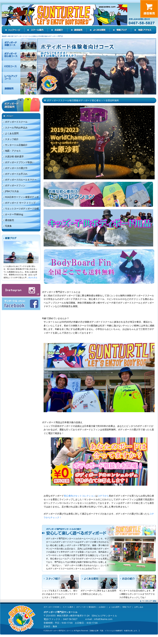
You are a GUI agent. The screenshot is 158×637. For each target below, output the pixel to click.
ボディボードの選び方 (16, 168)
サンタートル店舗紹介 (16, 144)
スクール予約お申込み (16, 127)
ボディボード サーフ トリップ (20, 202)
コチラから (103, 495)
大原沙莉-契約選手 (14, 156)
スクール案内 (68, 607)
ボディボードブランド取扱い (19, 162)
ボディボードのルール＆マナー (21, 179)
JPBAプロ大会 (12, 191)
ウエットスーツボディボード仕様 (22, 208)
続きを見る (32, 277)
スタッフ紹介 (12, 139)
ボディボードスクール (16, 121)
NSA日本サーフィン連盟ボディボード (20, 197)
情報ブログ (126, 607)
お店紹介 (102, 607)
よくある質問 (12, 133)
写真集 (8, 225)
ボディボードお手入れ (16, 173)
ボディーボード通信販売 (86, 607)
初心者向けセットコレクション (79, 495)
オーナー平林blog (14, 214)
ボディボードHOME (52, 607)
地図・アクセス (13, 150)
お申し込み (138, 607)
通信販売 (9, 220)
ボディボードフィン (15, 185)
